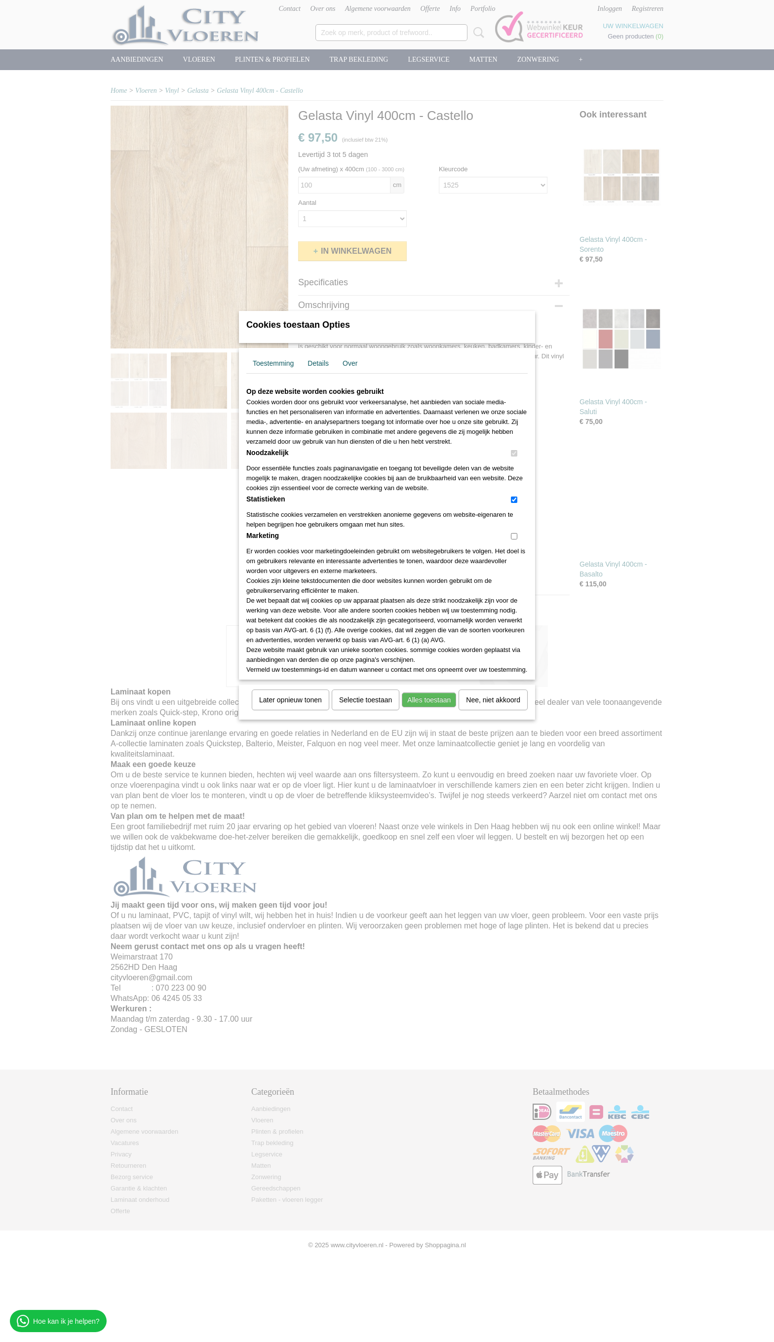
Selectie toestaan (365, 700)
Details (318, 363)
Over (350, 363)
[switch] (514, 453)
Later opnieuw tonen (290, 700)
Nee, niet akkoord (493, 700)
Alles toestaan (429, 700)
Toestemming (273, 363)
